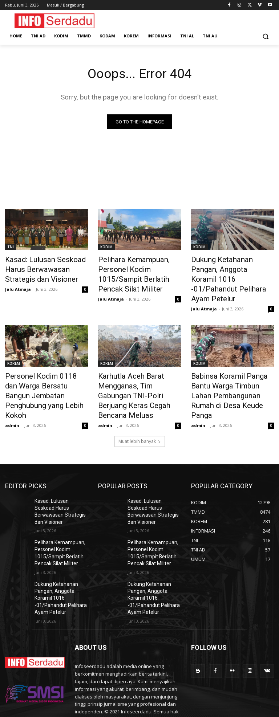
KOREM (13, 347)
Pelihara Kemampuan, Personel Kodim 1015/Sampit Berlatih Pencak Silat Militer (138, 268)
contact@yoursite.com (124, 677)
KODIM (106, 248)
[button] (265, 36)
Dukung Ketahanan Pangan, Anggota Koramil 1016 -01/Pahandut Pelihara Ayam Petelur (230, 272)
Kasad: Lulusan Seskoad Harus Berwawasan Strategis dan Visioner (44, 268)
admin (12, 393)
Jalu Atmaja (18, 285)
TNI (10, 248)
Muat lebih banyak (139, 409)
